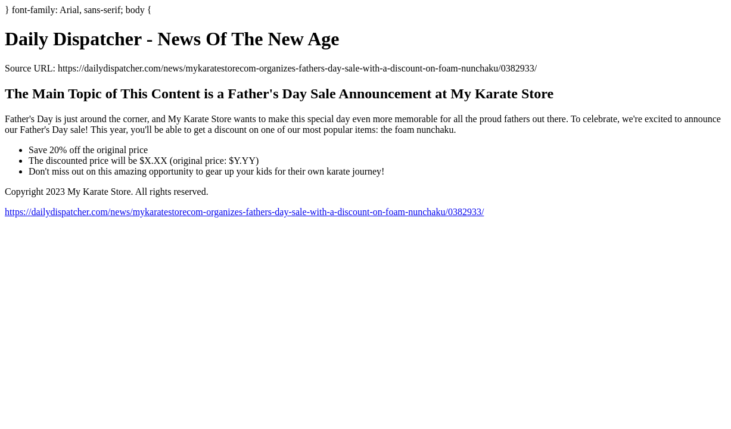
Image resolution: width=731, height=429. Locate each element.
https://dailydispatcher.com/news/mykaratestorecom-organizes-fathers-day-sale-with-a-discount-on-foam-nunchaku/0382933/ (244, 212)
